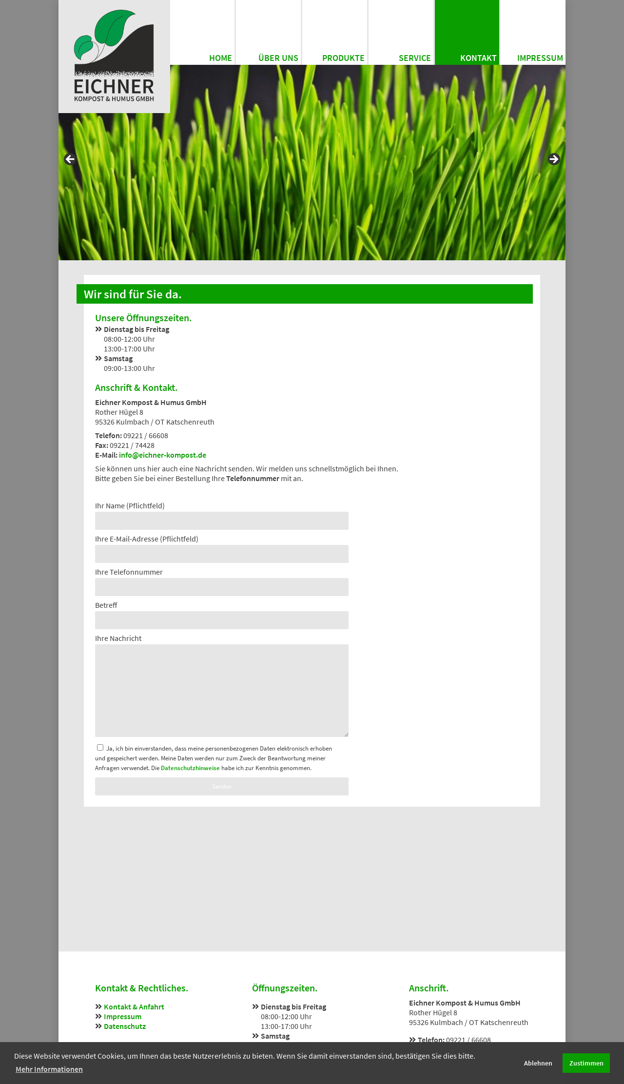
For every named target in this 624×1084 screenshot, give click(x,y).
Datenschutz (125, 1026)
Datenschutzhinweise (190, 768)
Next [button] (553, 160)
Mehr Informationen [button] (49, 1069)
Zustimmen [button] (586, 1063)
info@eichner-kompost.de (162, 455)
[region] (312, 162)
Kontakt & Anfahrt (134, 1006)
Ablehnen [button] (538, 1063)
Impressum (122, 1016)
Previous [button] (70, 160)
